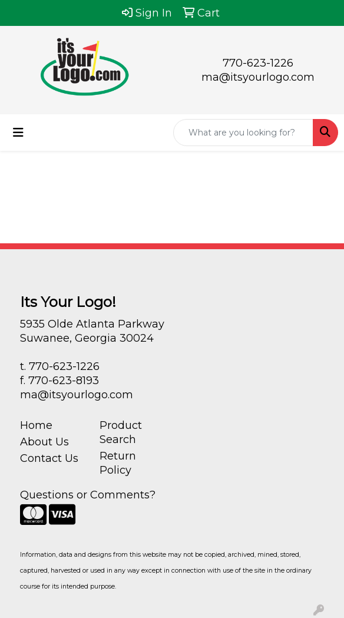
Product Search (121, 432)
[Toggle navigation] (18, 132)
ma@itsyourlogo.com (258, 77)
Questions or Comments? (88, 494)
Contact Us (49, 458)
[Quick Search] (243, 132)
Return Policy (118, 463)
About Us (44, 441)
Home (36, 425)
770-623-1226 (258, 63)
